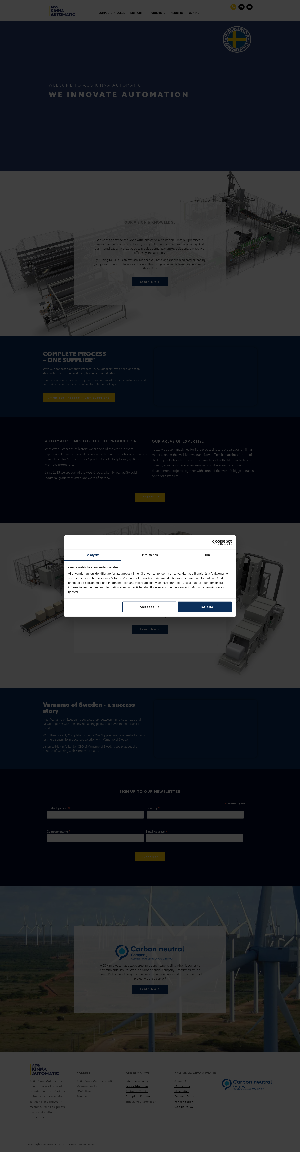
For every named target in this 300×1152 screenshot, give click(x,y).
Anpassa (149, 606)
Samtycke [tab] (92, 554)
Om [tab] (207, 554)
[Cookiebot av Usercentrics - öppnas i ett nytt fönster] (215, 542)
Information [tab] (150, 554)
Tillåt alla (204, 606)
